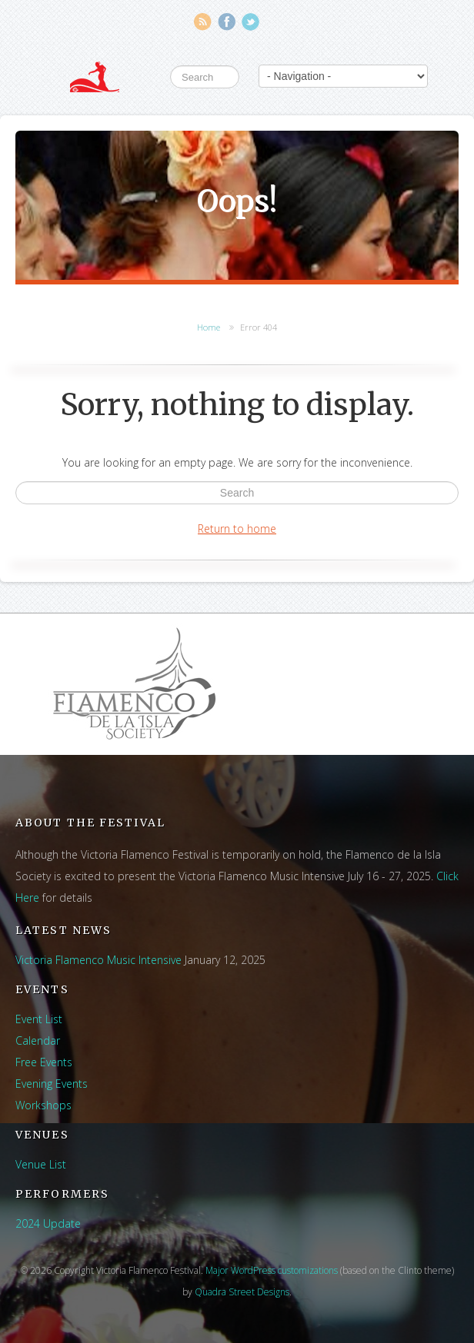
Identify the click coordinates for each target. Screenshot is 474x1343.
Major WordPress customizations (271, 1270)
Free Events (43, 1062)
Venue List (40, 1164)
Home (208, 327)
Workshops (43, 1105)
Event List (38, 1019)
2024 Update (48, 1223)
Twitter (250, 22)
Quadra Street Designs (242, 1291)
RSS (203, 22)
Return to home (237, 528)
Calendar (37, 1040)
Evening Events (51, 1083)
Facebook (226, 22)
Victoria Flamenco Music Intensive (98, 959)
